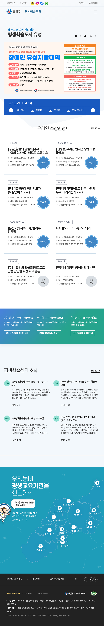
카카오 (32, 3)
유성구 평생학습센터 (23, 11)
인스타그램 (37, 3)
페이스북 (42, 3)
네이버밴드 (46, 3)
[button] (93, 110)
